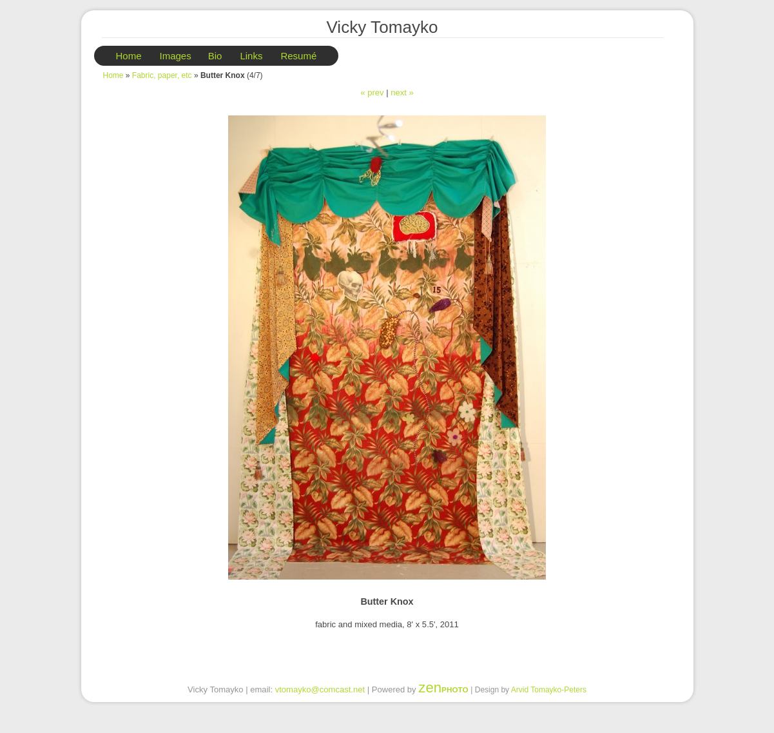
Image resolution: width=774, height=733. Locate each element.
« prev (371, 92)
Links (251, 55)
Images (175, 55)
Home (129, 55)
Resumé (298, 55)
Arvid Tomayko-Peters (548, 689)
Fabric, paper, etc (162, 75)
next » (402, 92)
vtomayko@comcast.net (320, 689)
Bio (215, 55)
